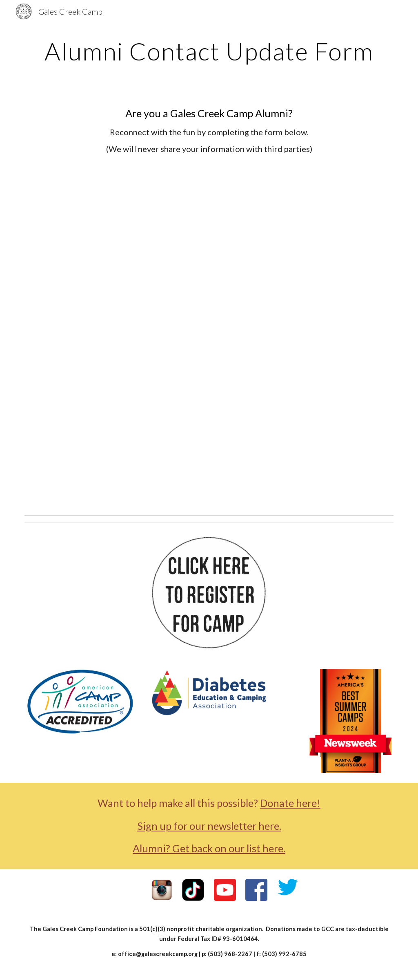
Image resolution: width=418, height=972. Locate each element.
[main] (209, 51)
